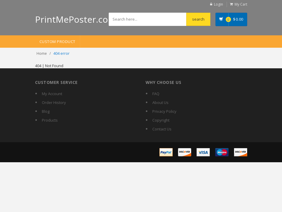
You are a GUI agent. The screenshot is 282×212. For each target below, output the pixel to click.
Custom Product (57, 41)
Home (42, 53)
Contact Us (161, 129)
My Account (52, 93)
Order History (54, 102)
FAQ (155, 93)
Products (50, 120)
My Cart (241, 4)
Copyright (160, 120)
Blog (46, 111)
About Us (160, 102)
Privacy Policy (164, 111)
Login (218, 4)
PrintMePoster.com (75, 19)
